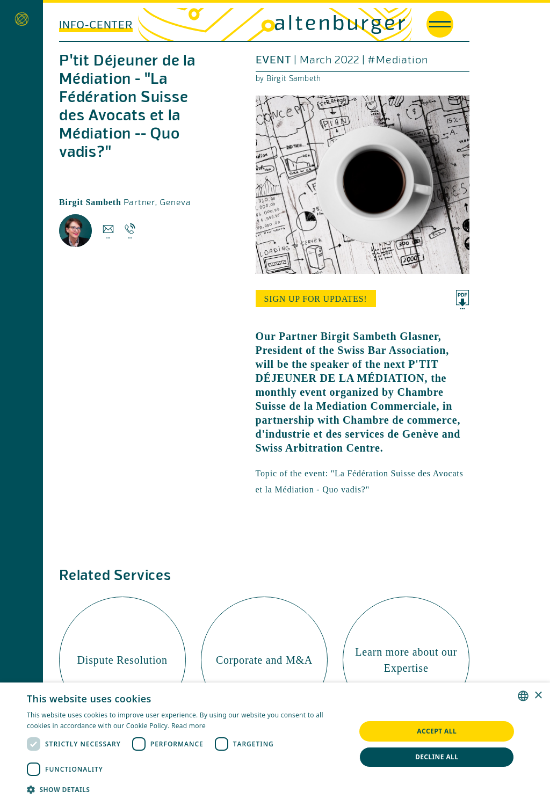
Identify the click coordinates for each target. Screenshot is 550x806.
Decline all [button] (437, 756)
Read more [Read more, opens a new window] (188, 725)
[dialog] (275, 744)
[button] (186, 790)
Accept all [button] (437, 731)
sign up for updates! (315, 298)
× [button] (538, 696)
